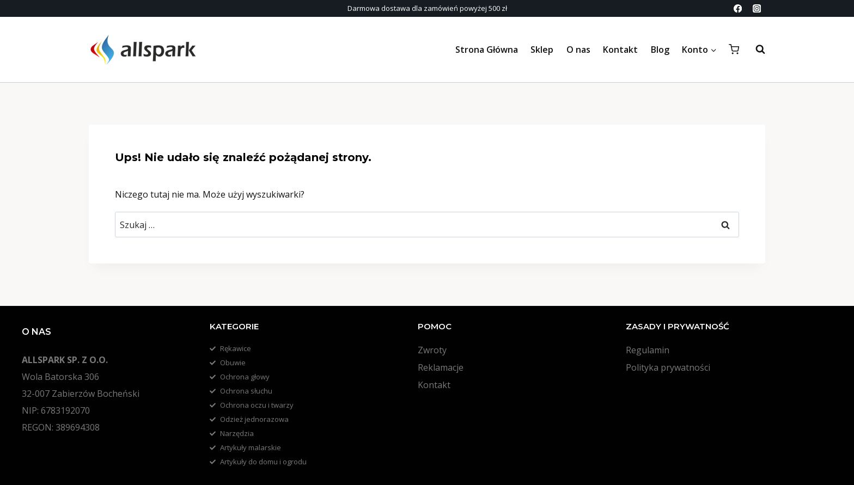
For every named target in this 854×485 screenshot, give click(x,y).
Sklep (541, 50)
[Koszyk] (734, 49)
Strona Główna (486, 50)
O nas (578, 50)
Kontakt (620, 50)
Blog (660, 50)
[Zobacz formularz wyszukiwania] (755, 49)
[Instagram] (756, 8)
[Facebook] (737, 8)
